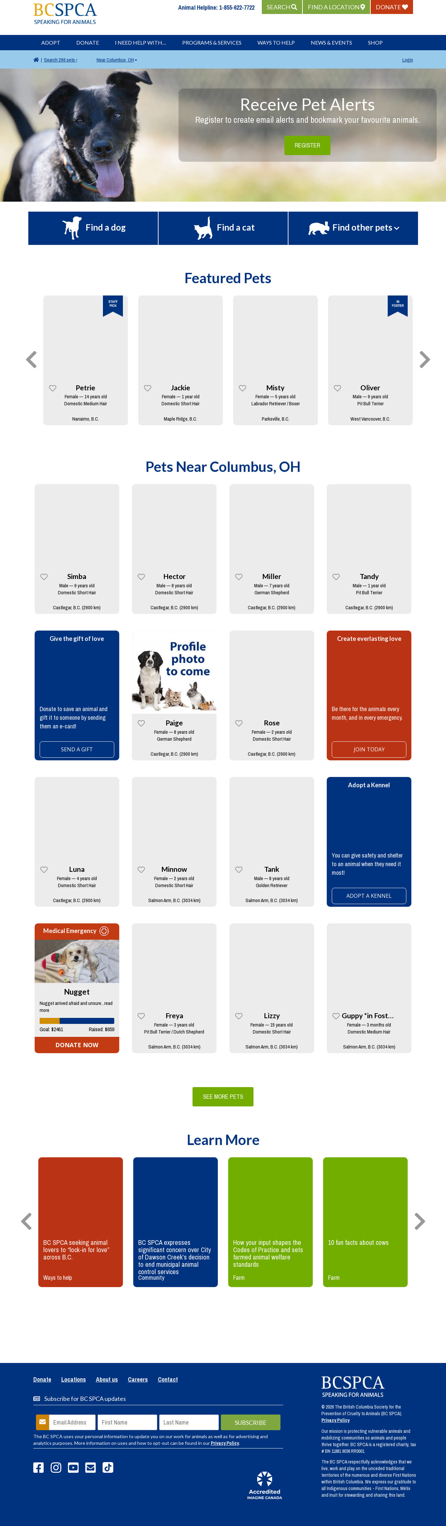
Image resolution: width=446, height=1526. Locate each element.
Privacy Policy (225, 1443)
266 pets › (60, 59)
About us (107, 1380)
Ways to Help (276, 42)
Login (407, 59)
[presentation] (31, 360)
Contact (168, 1380)
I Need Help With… (140, 42)
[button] (282, 7)
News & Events (331, 42)
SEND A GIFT (77, 749)
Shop (375, 42)
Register (307, 145)
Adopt (50, 42)
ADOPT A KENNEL (369, 895)
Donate (87, 42)
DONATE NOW (76, 1045)
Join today (369, 749)
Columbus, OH (117, 59)
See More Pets (223, 1096)
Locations (73, 1380)
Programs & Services (211, 42)
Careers (138, 1380)
